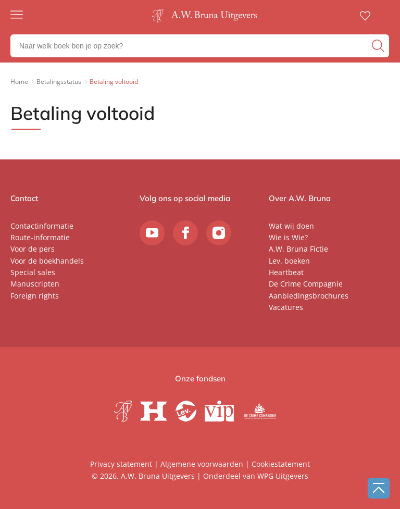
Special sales (32, 272)
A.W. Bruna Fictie (298, 249)
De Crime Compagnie (306, 284)
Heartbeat (286, 272)
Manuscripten (34, 284)
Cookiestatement (281, 464)
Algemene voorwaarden (201, 464)
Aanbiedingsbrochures (308, 296)
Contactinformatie (41, 226)
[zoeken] (379, 45)
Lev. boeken (289, 261)
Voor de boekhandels (47, 261)
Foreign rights (34, 296)
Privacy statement (121, 464)
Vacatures (286, 307)
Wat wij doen (291, 226)
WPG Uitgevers (282, 476)
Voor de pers (32, 249)
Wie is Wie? (288, 237)
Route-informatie (40, 237)
